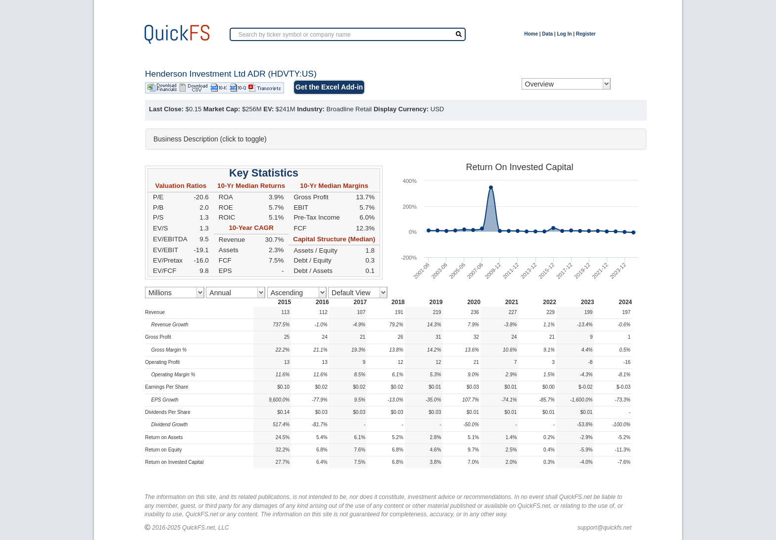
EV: (268, 109)
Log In (564, 34)
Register (586, 34)
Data (547, 34)
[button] (395, 139)
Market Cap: (221, 109)
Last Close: (166, 109)
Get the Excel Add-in (329, 87)
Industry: (311, 109)
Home (531, 34)
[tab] (396, 139)
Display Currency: (401, 109)
